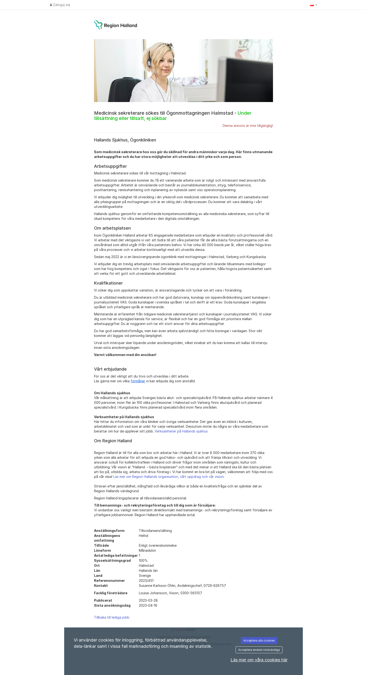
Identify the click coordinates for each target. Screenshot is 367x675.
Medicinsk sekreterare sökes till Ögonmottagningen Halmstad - (172, 115)
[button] (314, 5)
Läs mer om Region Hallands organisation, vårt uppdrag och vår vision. (169, 477)
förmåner (138, 381)
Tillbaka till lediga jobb (111, 617)
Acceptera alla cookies (259, 640)
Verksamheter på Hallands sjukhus (181, 431)
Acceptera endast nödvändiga (259, 650)
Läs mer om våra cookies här (259, 659)
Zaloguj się (60, 5)
